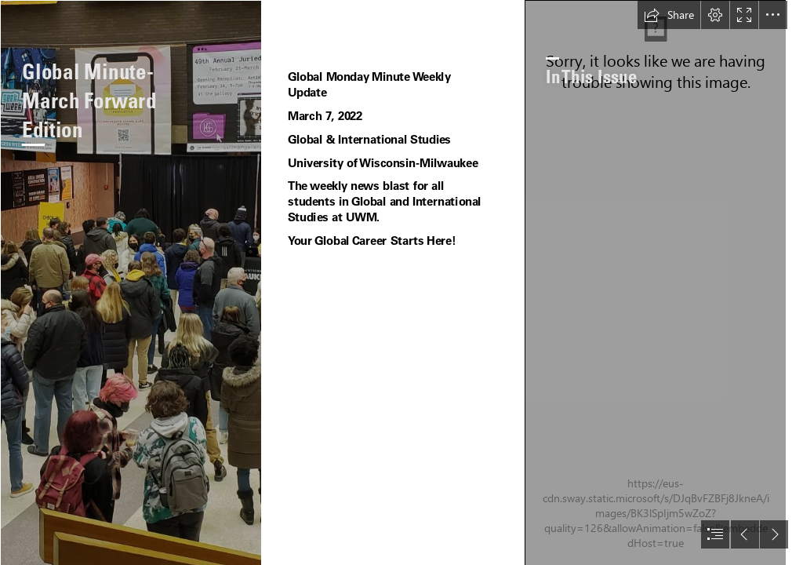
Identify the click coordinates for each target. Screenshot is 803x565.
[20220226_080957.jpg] (655, 282)
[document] (401, 282)
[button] (669, 15)
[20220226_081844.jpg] (130, 282)
